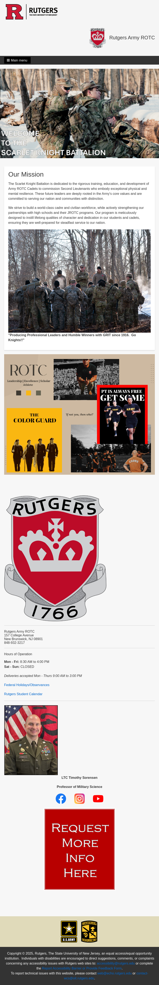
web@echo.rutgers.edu (114, 973)
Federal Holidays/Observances (26, 685)
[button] (17, 60)
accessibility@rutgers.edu (116, 963)
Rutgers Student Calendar (23, 694)
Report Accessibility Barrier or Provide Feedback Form (82, 968)
